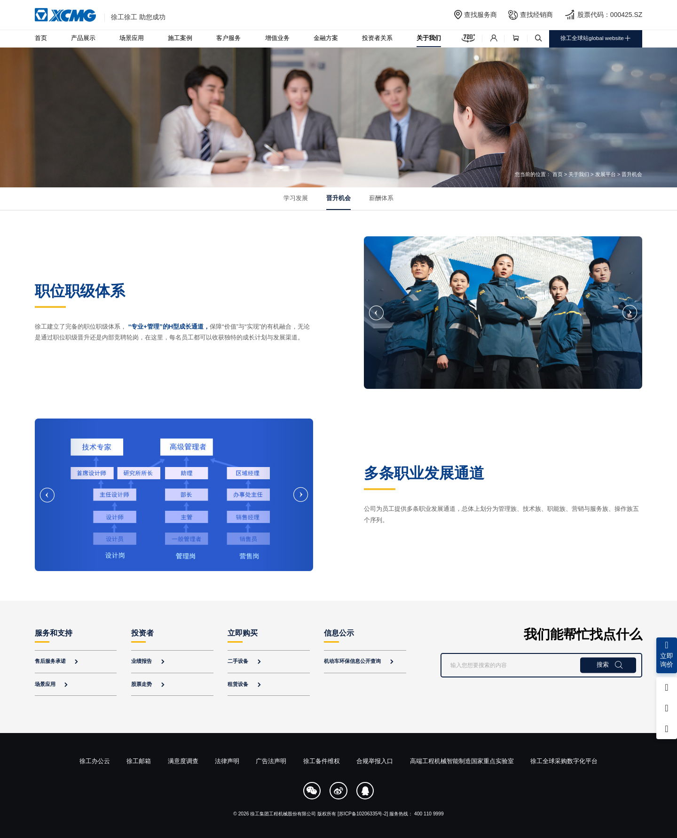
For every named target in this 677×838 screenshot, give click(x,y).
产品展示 (83, 38)
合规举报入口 (374, 761)
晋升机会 (338, 198)
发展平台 (605, 174)
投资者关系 (377, 38)
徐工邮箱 (138, 761)
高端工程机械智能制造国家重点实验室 (462, 761)
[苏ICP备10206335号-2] (363, 813)
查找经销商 (536, 14)
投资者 (142, 633)
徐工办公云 (94, 761)
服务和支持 (53, 633)
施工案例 (180, 38)
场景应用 (131, 38)
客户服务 (228, 38)
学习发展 (295, 198)
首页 (41, 38)
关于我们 (429, 38)
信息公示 (339, 633)
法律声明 (227, 761)
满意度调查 (183, 761)
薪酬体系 (381, 198)
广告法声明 (271, 761)
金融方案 (326, 38)
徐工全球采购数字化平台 (564, 761)
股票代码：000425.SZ (610, 14)
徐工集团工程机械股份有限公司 (283, 813)
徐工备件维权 (321, 761)
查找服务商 (480, 14)
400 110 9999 (429, 813)
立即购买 (243, 633)
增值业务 (277, 38)
